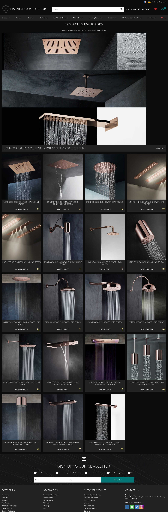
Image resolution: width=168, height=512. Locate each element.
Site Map (46, 506)
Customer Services (158, 2)
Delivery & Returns (90, 508)
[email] (83, 479)
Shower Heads (80, 30)
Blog (44, 508)
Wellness (30, 18)
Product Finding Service (92, 495)
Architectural (112, 18)
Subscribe (117, 480)
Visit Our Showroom (91, 497)
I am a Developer (115, 473)
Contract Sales (89, 500)
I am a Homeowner (43, 473)
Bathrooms (6, 18)
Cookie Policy (48, 497)
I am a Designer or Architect (69, 473)
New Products (89, 506)
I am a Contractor (94, 473)
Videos (86, 503)
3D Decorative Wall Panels (132, 18)
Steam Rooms (78, 18)
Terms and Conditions (51, 495)
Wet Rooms (43, 18)
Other (132, 473)
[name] (50, 479)
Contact (87, 511)
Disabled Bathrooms (60, 18)
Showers (19, 18)
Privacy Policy (48, 500)
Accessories (151, 18)
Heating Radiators (95, 18)
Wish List (46, 503)
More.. (163, 18)
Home (64, 30)
